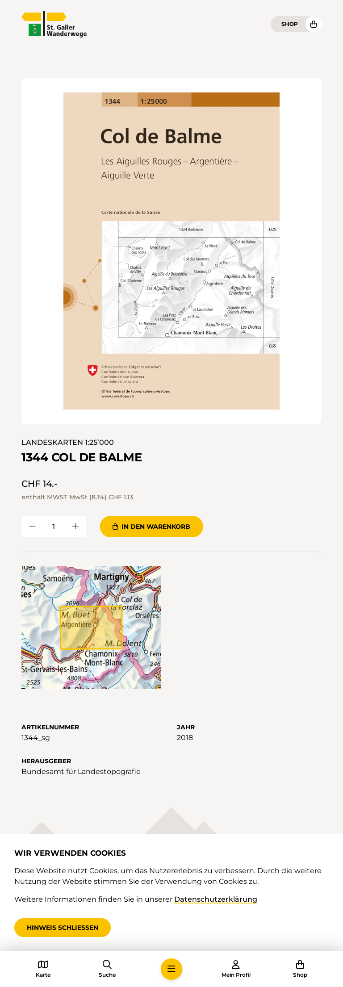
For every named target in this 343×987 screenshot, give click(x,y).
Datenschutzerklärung (215, 899)
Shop (289, 24)
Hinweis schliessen (62, 928)
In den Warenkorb (151, 527)
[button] (171, 251)
